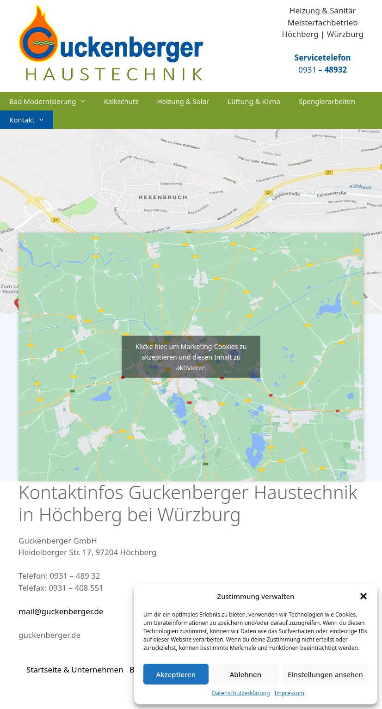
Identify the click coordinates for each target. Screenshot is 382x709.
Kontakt (31, 119)
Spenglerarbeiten (327, 101)
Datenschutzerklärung (241, 693)
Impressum (289, 693)
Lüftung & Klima (254, 101)
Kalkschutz (121, 101)
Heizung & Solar (183, 101)
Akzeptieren (176, 674)
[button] (363, 596)
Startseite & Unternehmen (74, 669)
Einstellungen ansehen (325, 674)
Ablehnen (246, 674)
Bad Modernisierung (51, 101)
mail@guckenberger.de (61, 611)
